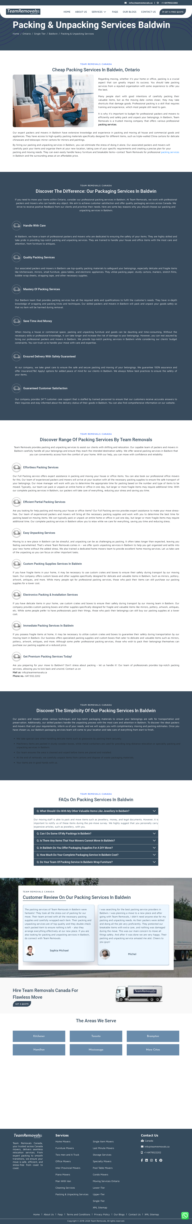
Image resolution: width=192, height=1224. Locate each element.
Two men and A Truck (67, 1154)
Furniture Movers (65, 1148)
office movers (171, 476)
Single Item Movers (103, 1141)
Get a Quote (22, 1004)
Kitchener (39, 1036)
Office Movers (63, 1161)
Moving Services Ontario (106, 1181)
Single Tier (40, 33)
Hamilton (39, 1049)
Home (67, 11)
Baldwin (53, 33)
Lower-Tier (99, 1187)
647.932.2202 (32, 676)
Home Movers (63, 1141)
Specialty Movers (102, 1161)
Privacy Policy (102, 1214)
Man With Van (63, 1181)
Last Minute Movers (103, 1148)
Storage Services (102, 1154)
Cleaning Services (65, 1187)
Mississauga (96, 1049)
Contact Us (148, 11)
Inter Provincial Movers (68, 1168)
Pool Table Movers (102, 1168)
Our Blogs (129, 11)
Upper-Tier (99, 1194)
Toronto (96, 1036)
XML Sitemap (100, 1207)
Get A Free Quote (172, 12)
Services (99, 11)
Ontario (26, 33)
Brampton (153, 1036)
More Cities (153, 1049)
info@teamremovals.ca (138, 2)
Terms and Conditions (78, 1214)
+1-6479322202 (167, 2)
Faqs (60, 1214)
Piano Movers (63, 1174)
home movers (98, 548)
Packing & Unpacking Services (72, 1194)
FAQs (115, 11)
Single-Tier (99, 1201)
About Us (81, 11)
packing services (107, 124)
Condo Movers (100, 1174)
